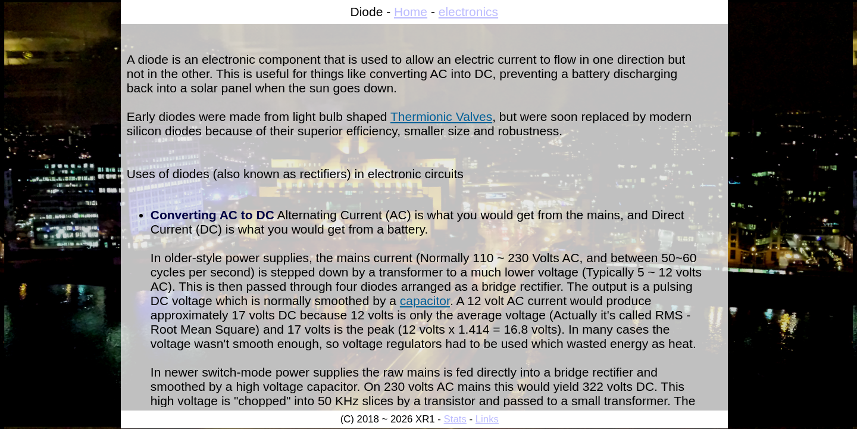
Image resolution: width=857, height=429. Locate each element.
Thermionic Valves (441, 116)
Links (487, 419)
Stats (455, 419)
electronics (468, 11)
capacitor (425, 300)
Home (410, 11)
